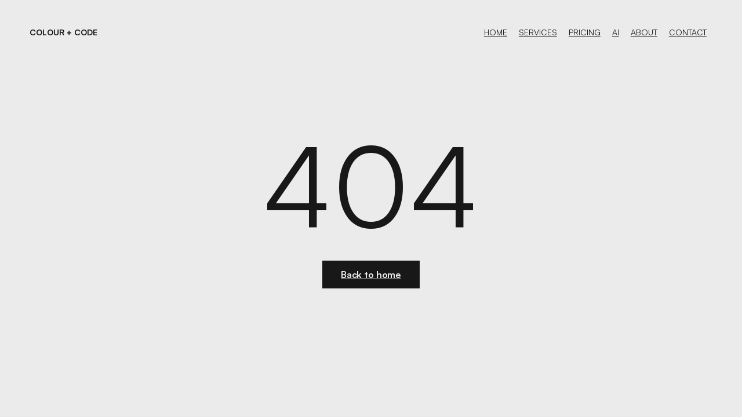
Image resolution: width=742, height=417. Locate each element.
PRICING (585, 32)
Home (495, 32)
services (538, 32)
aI (615, 32)
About (644, 32)
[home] (63, 32)
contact (688, 32)
